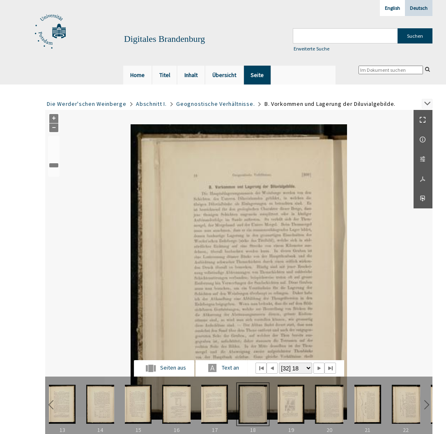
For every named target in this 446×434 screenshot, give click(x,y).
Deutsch (419, 8)
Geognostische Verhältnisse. (215, 103)
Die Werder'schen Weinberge (86, 103)
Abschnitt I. (151, 103)
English (392, 8)
